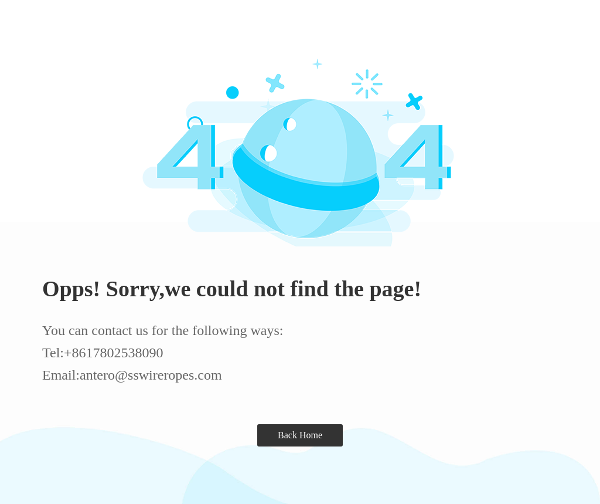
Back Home (300, 435)
